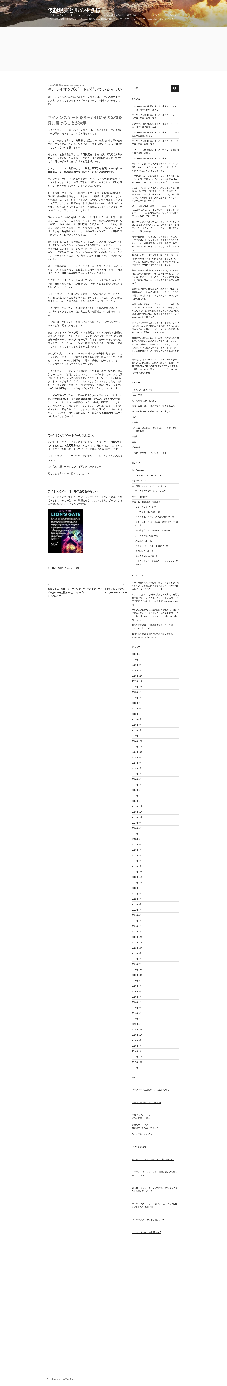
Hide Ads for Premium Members (146, 475)
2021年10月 (137, 948)
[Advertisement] (113, 49)
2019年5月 (137, 1018)
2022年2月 (137, 926)
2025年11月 (137, 681)
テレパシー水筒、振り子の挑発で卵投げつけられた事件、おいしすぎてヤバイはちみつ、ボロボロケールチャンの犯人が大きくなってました (155, 167)
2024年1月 (137, 801)
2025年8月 (137, 697)
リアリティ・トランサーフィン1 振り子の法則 (153, 1159)
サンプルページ (139, 481)
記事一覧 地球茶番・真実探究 (146, 502)
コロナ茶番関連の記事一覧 (147, 512)
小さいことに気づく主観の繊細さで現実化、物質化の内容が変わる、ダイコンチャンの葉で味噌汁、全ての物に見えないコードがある (155, 597)
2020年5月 (137, 991)
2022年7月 (137, 899)
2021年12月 (137, 937)
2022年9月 (137, 888)
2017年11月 (137, 1056)
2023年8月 (137, 828)
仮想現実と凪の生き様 (74, 10)
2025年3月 (137, 725)
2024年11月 (137, 746)
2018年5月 (137, 1046)
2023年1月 (137, 866)
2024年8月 (137, 763)
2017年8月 (137, 1067)
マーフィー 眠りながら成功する (146, 1102)
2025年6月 (137, 708)
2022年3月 (137, 921)
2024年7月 (137, 768)
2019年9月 (137, 1008)
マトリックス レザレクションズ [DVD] (149, 1220)
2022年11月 (137, 877)
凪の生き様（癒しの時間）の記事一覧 (152, 530)
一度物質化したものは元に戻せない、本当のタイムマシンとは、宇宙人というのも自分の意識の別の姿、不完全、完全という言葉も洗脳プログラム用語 (155, 179)
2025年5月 (137, 714)
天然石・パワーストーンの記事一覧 (151, 546)
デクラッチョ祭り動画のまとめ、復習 (149, 158)
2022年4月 (137, 915)
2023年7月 (137, 833)
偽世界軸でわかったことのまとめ (150, 490)
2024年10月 (137, 752)
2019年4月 (137, 1024)
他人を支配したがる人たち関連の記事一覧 (154, 517)
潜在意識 (136, 447)
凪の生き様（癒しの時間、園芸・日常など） (152, 411)
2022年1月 (137, 931)
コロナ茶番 (137, 395)
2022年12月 (137, 872)
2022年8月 (137, 893)
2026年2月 (137, 665)
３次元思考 (86, 161)
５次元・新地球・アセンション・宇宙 (65, 568)
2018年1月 (137, 1051)
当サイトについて (140, 497)
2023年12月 (137, 806)
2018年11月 (137, 1035)
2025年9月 (137, 692)
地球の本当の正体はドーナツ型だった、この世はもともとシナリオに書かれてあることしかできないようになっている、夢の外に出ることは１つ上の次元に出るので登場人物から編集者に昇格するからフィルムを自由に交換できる (155, 310)
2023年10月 (137, 817)
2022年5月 (137, 910)
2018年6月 (137, 1040)
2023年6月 (137, 839)
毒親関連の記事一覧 (144, 551)
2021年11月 (137, 942)
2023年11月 (137, 812)
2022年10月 (137, 882)
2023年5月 (137, 844)
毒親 (134, 442)
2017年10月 (137, 1062)
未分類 (135, 436)
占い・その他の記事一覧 (146, 535)
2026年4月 (137, 654)
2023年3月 (137, 855)
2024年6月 (137, 774)
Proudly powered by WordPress (61, 1379)
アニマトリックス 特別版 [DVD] (146, 1232)
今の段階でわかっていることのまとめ (149, 486)
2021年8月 (137, 959)
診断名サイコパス (140, 1125)
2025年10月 (137, 687)
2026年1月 (137, 670)
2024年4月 (137, 784)
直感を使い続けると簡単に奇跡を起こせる (151, 625)
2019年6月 (137, 1013)
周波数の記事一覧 (143, 541)
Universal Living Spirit (74, 85)
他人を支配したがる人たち (144, 400)
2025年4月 (137, 719)
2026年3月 (137, 659)
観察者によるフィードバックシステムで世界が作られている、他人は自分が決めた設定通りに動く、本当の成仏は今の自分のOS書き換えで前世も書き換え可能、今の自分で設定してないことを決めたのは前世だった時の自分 (155, 366)
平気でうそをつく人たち (143, 1115)
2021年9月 (137, 953)
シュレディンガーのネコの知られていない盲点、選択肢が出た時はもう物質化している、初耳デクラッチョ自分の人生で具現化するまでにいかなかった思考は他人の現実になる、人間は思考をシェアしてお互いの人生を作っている (155, 194)
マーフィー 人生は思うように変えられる (150, 1090)
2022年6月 (137, 904)
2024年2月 (137, 795)
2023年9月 (137, 823)
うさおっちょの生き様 (142, 390)
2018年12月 (137, 1029)
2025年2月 (137, 730)
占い (134, 417)
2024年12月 (137, 741)
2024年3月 (137, 790)
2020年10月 (137, 975)
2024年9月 (137, 757)
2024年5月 (137, 779)
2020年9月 (137, 980)
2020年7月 (137, 986)
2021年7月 (137, 964)
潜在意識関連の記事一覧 (146, 556)
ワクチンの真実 (139, 1147)
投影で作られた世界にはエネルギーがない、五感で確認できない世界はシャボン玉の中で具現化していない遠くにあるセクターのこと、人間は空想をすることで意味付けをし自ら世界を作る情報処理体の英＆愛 (155, 277)
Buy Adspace (138, 470)
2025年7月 (137, 703)
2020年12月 (137, 969)
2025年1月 (137, 735)
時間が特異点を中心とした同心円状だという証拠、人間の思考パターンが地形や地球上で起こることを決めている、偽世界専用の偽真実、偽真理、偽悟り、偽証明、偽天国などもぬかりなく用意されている (155, 243)
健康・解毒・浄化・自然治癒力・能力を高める (153, 406)
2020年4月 (137, 997)
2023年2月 (137, 861)
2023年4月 (137, 850)
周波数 (135, 422)
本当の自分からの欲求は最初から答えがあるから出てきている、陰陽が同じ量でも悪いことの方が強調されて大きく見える (155, 585)
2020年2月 (137, 1002)
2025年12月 (137, 676)
